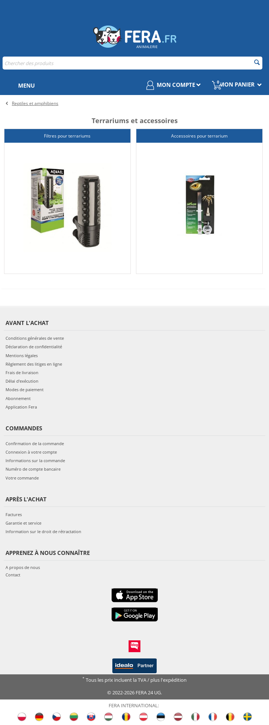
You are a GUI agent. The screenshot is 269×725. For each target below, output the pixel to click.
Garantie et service (23, 523)
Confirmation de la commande (35, 443)
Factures (14, 514)
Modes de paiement (25, 389)
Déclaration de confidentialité (34, 346)
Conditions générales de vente (35, 338)
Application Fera (21, 406)
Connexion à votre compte (31, 452)
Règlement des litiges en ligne (34, 363)
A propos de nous (23, 567)
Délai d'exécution (22, 381)
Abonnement (18, 398)
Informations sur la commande (35, 460)
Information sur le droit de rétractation (43, 531)
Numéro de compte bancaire (33, 469)
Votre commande (22, 477)
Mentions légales (22, 355)
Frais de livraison (22, 372)
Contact (13, 574)
